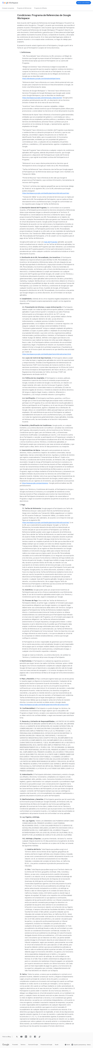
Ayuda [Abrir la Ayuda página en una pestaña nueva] (56, 1044)
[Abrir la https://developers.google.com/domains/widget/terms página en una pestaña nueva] (41, 78)
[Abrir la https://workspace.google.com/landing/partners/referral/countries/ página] (45, 193)
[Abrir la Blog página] (9, 1036)
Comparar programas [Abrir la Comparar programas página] (8, 8)
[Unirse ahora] (83, 2)
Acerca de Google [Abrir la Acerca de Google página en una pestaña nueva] (33, 1044)
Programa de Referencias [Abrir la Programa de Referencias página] (24, 8)
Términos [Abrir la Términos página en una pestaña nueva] (23, 1044)
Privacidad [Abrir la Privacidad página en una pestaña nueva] (15, 1044)
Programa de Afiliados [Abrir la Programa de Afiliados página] (40, 8)
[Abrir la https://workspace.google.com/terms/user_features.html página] (42, 98)
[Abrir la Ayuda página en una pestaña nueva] (67, 1044)
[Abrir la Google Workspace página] (10, 3)
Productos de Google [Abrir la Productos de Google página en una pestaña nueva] (46, 1044)
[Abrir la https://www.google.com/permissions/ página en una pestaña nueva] (35, 483)
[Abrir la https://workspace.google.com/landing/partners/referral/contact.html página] (46, 354)
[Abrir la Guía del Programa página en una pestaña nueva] (50, 242)
